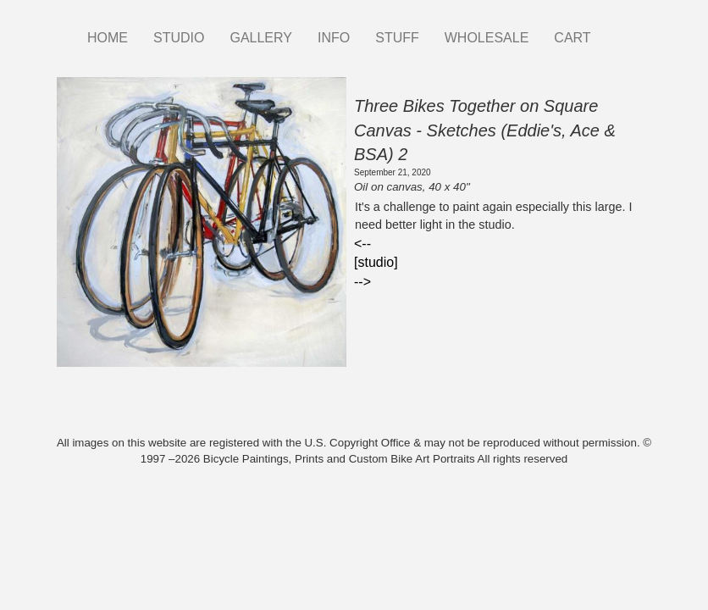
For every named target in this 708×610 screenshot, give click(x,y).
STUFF (397, 37)
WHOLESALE (487, 37)
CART (572, 37)
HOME (107, 37)
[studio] (376, 262)
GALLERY (261, 37)
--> (362, 281)
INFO (334, 37)
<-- (362, 243)
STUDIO (178, 37)
